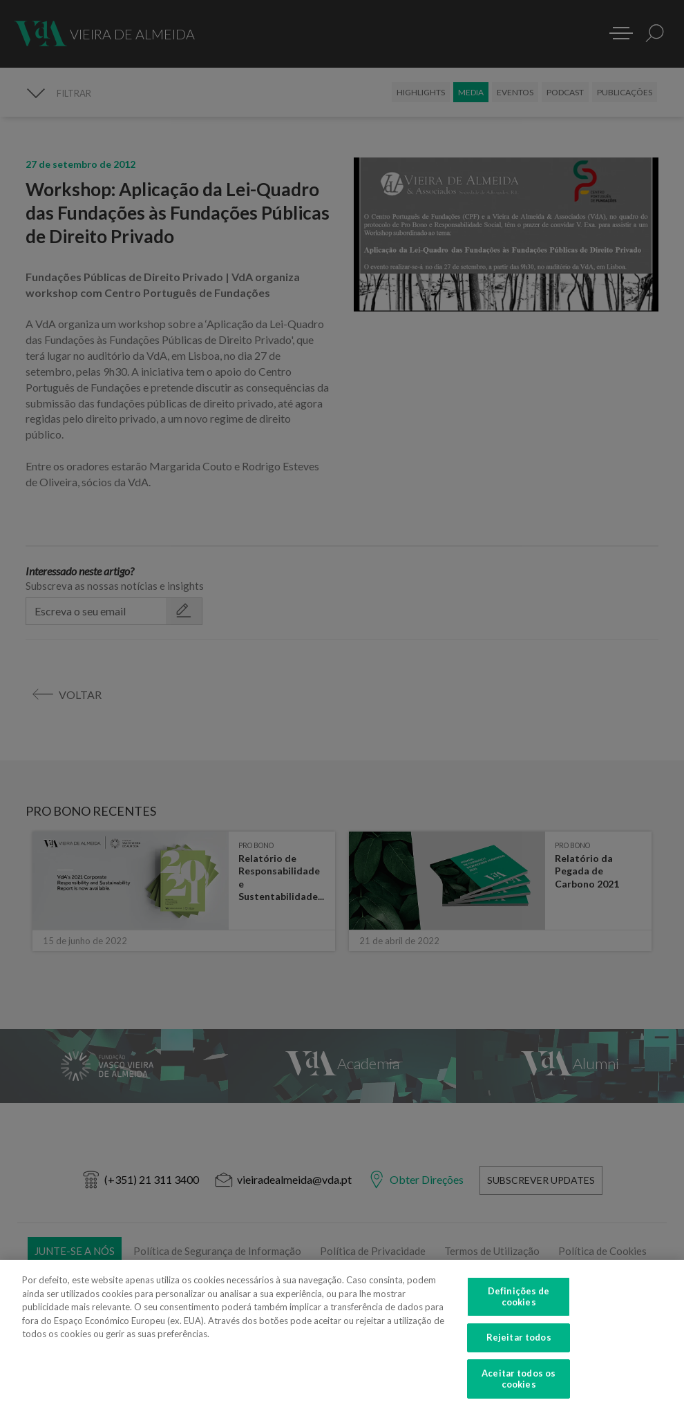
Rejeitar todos (518, 1342)
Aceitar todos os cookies (518, 1384)
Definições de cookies (519, 1302)
